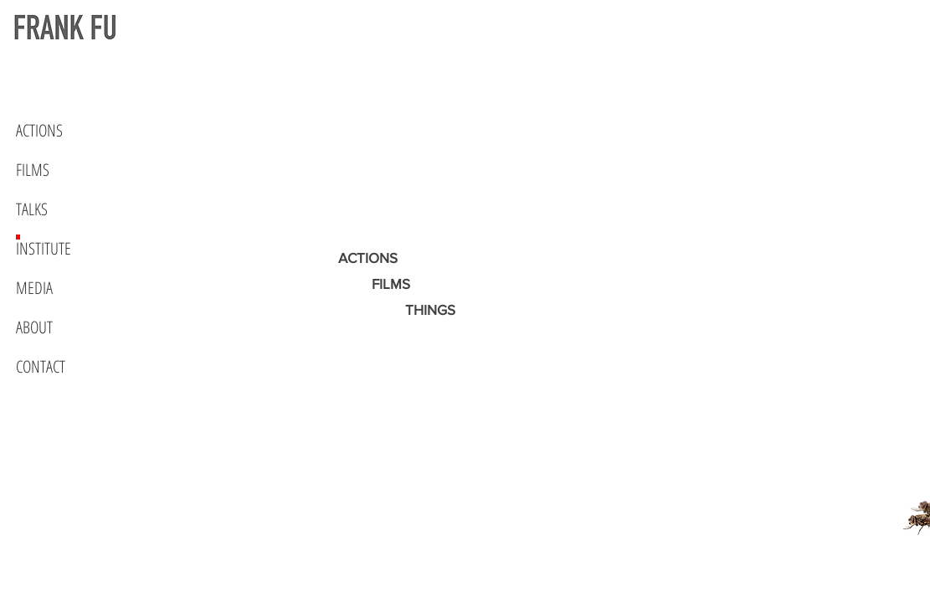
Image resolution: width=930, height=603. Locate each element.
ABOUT (34, 327)
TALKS (32, 209)
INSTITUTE (43, 248)
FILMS (32, 169)
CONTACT (40, 366)
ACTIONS (39, 130)
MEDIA (34, 287)
